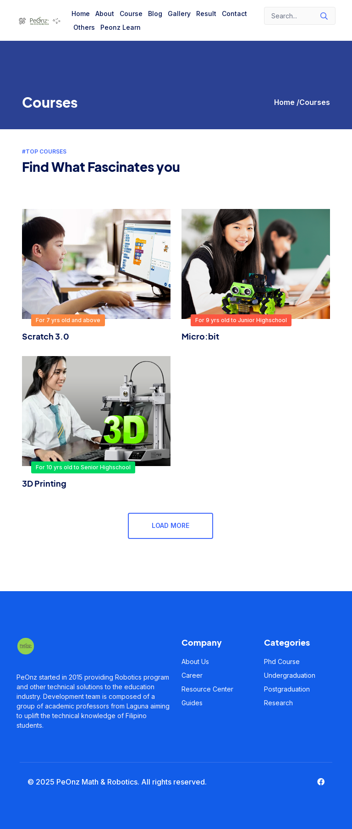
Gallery (179, 13)
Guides (192, 703)
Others (84, 27)
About (104, 13)
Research (278, 703)
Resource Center (207, 689)
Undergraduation (289, 675)
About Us (195, 661)
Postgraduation (287, 689)
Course (131, 13)
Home (81, 13)
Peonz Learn (120, 27)
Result (206, 13)
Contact (234, 13)
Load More (170, 526)
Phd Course (282, 661)
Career (192, 675)
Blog (155, 13)
